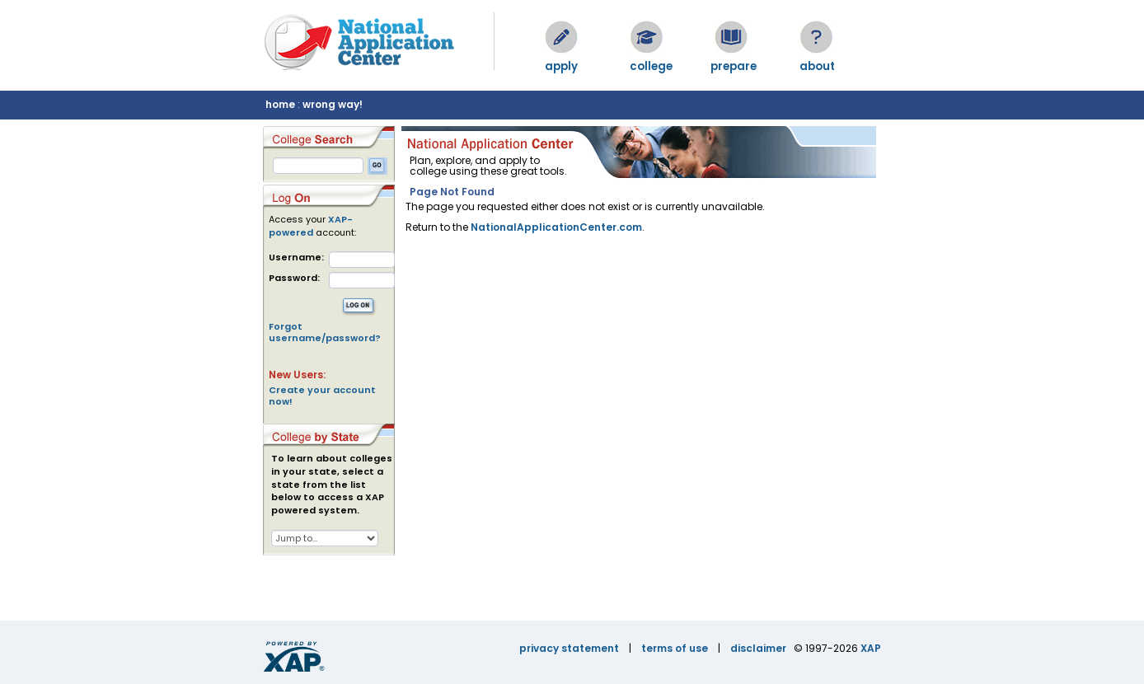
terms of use (674, 648)
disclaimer (758, 648)
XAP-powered (311, 226)
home (280, 104)
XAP (870, 648)
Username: (296, 257)
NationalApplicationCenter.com (556, 227)
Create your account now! (322, 395)
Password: (294, 278)
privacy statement (569, 648)
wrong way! (332, 104)
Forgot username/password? (325, 332)
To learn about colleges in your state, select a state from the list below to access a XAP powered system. (331, 484)
